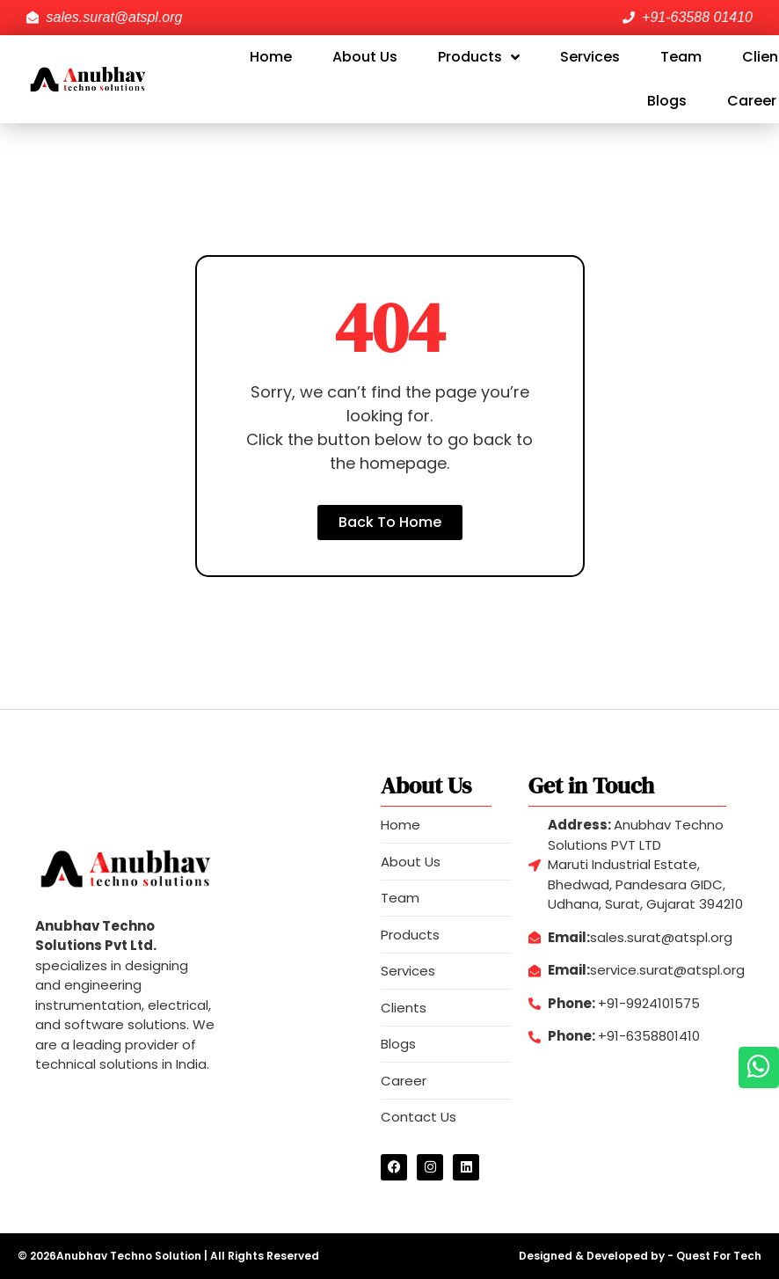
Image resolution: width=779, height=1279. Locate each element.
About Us (364, 57)
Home (271, 57)
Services (590, 57)
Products (479, 57)
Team (681, 57)
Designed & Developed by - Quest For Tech (640, 1255)
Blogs (667, 101)
